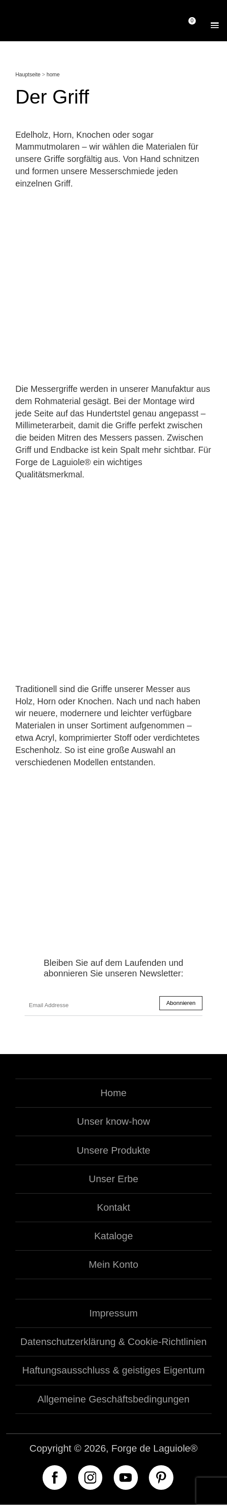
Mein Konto (113, 1270)
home (53, 75)
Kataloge (113, 1241)
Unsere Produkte (114, 1155)
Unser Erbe (113, 1184)
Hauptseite (27, 75)
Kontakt (113, 1212)
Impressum (113, 1318)
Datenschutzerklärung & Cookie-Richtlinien (113, 1347)
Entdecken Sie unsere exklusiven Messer (113, 882)
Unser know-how (113, 1127)
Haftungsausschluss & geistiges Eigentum (113, 1375)
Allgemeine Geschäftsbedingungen (113, 1404)
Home (114, 1098)
